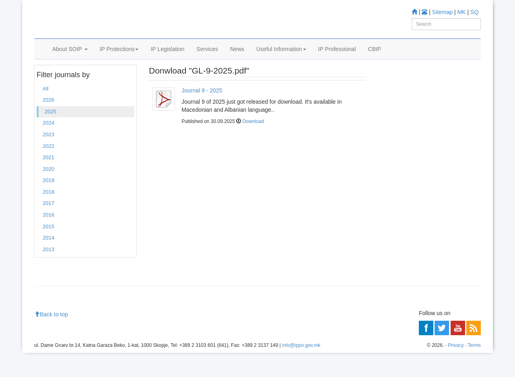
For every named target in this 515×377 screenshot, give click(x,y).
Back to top (51, 338)
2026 (48, 124)
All (45, 113)
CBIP (374, 59)
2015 (48, 251)
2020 (48, 193)
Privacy (456, 369)
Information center (403, 131)
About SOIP (70, 59)
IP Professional (337, 59)
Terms (474, 369)
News (237, 59)
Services (207, 59)
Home (46, 80)
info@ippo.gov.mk (301, 369)
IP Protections (119, 59)
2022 (48, 170)
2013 (48, 273)
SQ (474, 12)
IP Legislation (167, 59)
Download (253, 146)
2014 (48, 262)
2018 (48, 216)
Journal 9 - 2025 (201, 114)
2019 (48, 204)
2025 (65, 80)
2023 (48, 159)
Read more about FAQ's (410, 188)
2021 (48, 181)
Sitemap (442, 12)
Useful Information (281, 59)
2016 (48, 239)
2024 (48, 147)
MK (461, 12)
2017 (48, 228)
